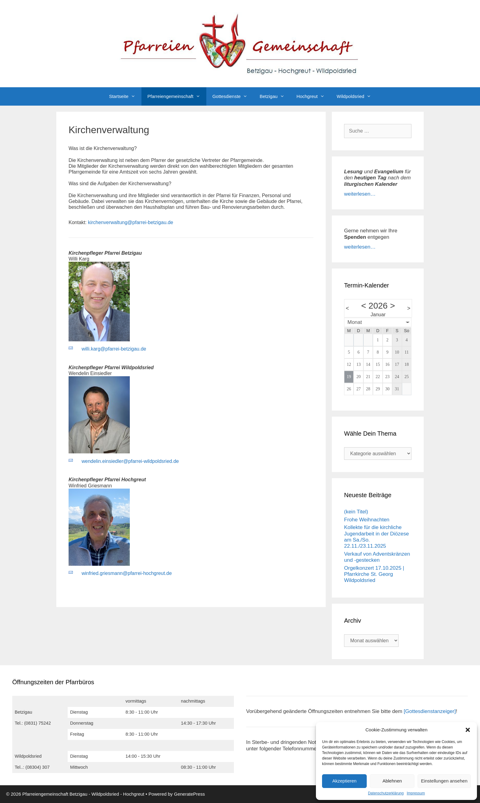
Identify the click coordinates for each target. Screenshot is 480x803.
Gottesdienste (233, 96)
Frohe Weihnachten (366, 520)
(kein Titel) (356, 512)
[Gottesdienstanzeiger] (430, 711)
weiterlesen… (360, 194)
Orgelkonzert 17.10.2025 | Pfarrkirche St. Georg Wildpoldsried (374, 574)
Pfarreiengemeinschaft (177, 96)
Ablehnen (392, 780)
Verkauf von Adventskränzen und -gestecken (377, 557)
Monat (354, 322)
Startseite (125, 96)
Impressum (416, 793)
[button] (468, 730)
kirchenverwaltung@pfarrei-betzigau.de (130, 222)
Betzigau (275, 96)
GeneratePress (189, 794)
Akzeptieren (344, 780)
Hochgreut (314, 96)
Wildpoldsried (357, 96)
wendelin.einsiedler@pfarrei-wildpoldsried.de (130, 461)
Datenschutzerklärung (386, 793)
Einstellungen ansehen (444, 780)
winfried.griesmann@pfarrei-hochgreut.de (126, 573)
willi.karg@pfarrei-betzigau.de (113, 348)
